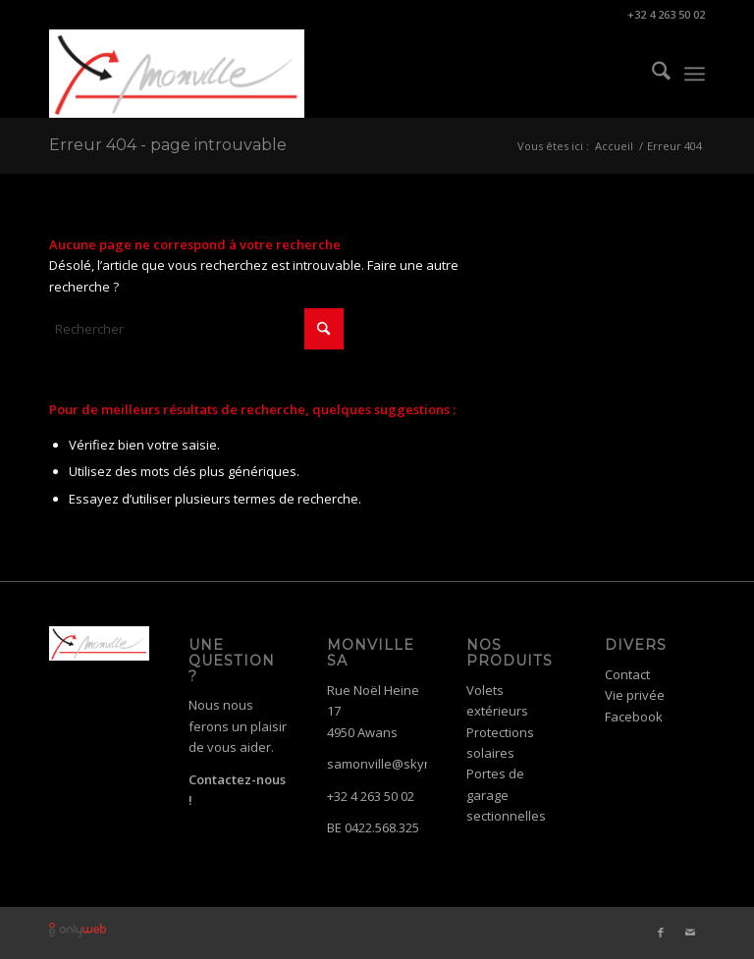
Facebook (634, 716)
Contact (627, 674)
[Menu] (694, 73)
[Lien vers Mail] (690, 932)
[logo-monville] (176, 73)
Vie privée (635, 695)
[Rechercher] (651, 73)
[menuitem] (651, 73)
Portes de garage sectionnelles (506, 795)
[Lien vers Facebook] (660, 932)
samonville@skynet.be (394, 764)
